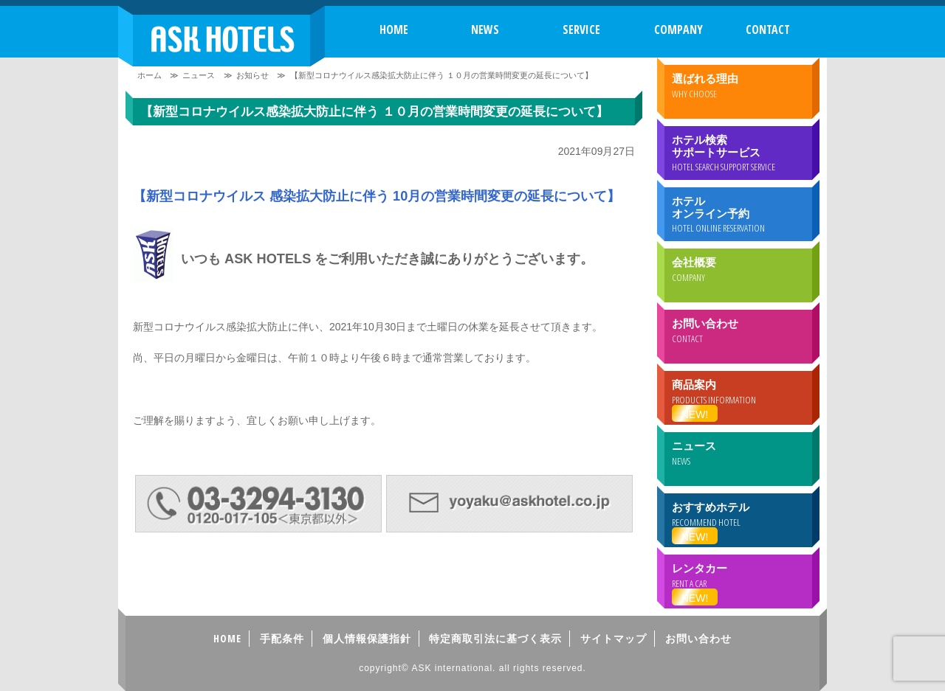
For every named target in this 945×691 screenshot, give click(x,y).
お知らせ (252, 75)
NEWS (485, 29)
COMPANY (678, 29)
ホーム (149, 75)
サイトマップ (613, 638)
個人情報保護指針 (367, 638)
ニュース (198, 75)
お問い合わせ (698, 638)
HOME (393, 29)
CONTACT (768, 29)
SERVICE (581, 29)
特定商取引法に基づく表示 (495, 638)
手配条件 (282, 638)
